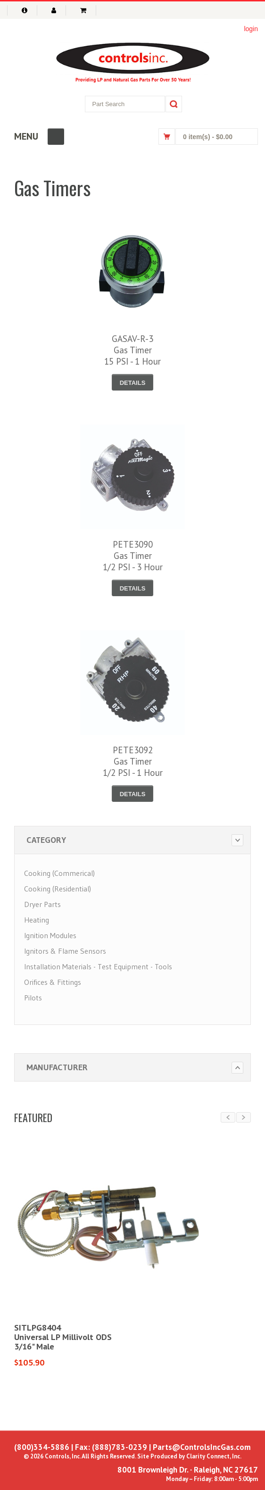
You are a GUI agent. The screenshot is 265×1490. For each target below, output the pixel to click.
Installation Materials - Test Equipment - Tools (98, 966)
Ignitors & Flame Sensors (65, 951)
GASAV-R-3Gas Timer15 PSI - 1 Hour (132, 350)
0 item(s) (207, 137)
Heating (36, 919)
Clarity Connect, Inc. (213, 1456)
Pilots (33, 997)
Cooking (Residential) (57, 888)
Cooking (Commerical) (59, 873)
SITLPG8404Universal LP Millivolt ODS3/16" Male (63, 1337)
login (251, 29)
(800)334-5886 (41, 1447)
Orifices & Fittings (52, 982)
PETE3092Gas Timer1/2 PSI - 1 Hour (133, 761)
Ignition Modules (50, 935)
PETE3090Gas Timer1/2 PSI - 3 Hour (133, 556)
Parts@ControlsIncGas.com (202, 1447)
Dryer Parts (42, 904)
